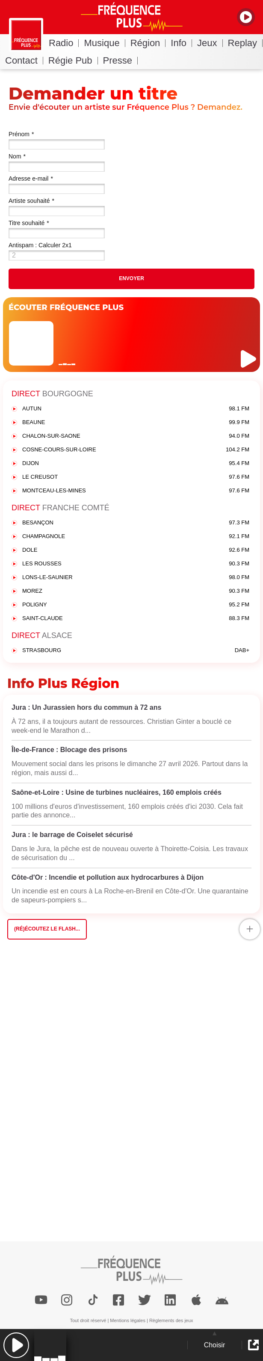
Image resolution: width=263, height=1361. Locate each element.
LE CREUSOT (135, 477)
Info (181, 43)
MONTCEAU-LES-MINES (135, 491)
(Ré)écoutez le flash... (47, 929)
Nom (17, 156)
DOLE (135, 550)
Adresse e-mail (31, 178)
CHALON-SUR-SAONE (135, 436)
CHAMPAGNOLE (135, 536)
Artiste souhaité (31, 200)
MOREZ (135, 591)
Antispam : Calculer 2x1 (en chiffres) (40, 246)
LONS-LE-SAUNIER (135, 577)
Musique (104, 43)
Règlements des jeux (171, 1320)
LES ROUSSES (135, 564)
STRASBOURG (135, 650)
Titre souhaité (29, 223)
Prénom (21, 134)
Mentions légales (127, 1320)
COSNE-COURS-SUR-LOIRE (135, 450)
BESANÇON (135, 523)
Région (148, 43)
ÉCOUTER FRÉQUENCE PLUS (66, 307)
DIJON (135, 463)
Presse (120, 60)
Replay (245, 43)
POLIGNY (135, 605)
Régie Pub (73, 60)
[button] (16, 1345)
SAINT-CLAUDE (135, 618)
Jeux (209, 43)
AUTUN (135, 409)
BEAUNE (135, 422)
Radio (64, 43)
